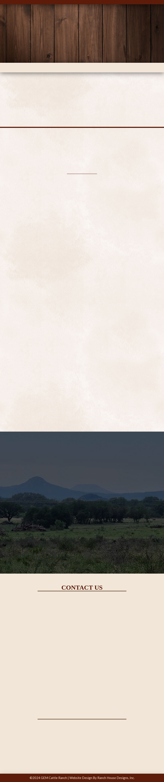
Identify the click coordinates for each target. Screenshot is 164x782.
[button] (82, 67)
